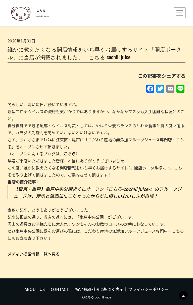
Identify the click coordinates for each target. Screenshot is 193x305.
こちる (40, 10)
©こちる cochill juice (96, 297)
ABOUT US (35, 289)
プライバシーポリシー (148, 289)
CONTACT (60, 289)
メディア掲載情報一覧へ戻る (34, 254)
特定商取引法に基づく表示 (99, 289)
